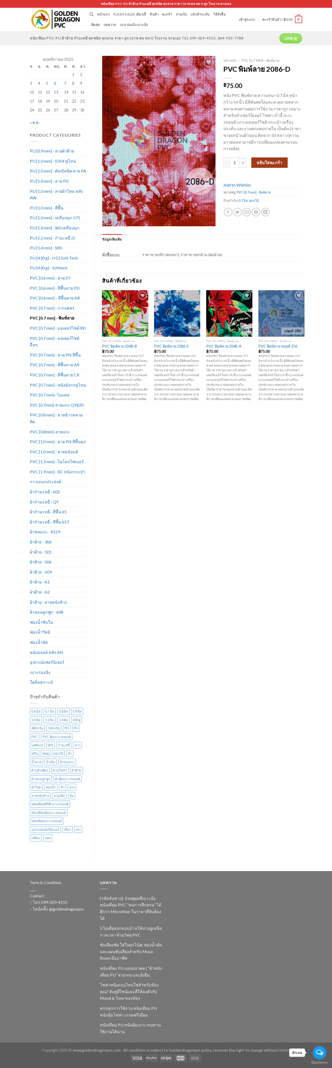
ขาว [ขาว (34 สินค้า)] (77, 745)
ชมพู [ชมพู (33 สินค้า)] (45, 753)
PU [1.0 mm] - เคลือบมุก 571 (55, 217)
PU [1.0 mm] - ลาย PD (49, 180)
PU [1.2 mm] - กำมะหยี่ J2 (52, 237)
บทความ (109, 25)
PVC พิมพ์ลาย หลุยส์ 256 (277, 346)
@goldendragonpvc (66, 908)
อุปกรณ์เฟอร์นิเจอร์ (47, 662)
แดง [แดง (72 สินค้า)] (48, 838)
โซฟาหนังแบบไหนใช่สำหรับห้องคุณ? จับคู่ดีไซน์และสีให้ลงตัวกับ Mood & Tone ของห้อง (129, 991)
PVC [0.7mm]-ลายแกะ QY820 (57, 404)
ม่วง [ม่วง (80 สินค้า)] (72, 787)
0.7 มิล (243, 200)
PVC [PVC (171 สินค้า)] (34, 737)
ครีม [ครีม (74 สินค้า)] (34, 753)
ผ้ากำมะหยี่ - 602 (45, 491)
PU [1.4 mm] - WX (46, 247)
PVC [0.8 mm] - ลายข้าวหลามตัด (56, 418)
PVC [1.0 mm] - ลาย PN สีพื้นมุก (58, 441)
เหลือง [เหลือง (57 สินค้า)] (35, 838)
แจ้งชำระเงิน (200, 14)
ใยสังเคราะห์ (41, 682)
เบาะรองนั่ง (40, 672)
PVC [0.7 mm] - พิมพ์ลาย (52, 317)
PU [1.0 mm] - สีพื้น (46, 207)
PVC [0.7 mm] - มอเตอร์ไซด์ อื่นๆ (54, 341)
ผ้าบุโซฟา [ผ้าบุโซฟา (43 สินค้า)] (60, 770)
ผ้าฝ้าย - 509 (41, 571)
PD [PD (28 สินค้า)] (67, 728)
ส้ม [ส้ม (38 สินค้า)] (72, 796)
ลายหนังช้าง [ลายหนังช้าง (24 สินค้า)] (40, 796)
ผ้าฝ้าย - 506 (41, 561)
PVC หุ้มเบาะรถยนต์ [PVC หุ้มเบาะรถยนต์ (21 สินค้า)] (57, 737)
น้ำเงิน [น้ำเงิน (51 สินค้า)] (50, 762)
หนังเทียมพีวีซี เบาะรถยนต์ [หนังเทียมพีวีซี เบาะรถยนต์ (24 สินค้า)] (49, 804)
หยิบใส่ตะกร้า (269, 162)
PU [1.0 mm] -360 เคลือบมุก (54, 227)
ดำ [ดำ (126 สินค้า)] (70, 753)
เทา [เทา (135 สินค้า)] (78, 829)
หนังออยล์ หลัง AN (46, 652)
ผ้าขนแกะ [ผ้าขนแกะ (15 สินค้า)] (67, 762)
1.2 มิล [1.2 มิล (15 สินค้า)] (49, 720)
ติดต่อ (95, 25)
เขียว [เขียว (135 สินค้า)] (67, 829)
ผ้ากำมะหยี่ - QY (44, 501)
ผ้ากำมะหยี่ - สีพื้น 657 (49, 521)
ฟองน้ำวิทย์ (40, 631)
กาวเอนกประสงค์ (45, 481)
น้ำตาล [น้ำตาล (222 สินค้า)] (36, 762)
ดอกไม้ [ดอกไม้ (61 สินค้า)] (58, 753)
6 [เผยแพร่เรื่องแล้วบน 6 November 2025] (55, 83)
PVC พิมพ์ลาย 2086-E (171, 346)
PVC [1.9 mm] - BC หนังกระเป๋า (57, 471)
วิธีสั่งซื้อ (219, 14)
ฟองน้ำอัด (39, 642)
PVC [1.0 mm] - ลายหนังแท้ (54, 451)
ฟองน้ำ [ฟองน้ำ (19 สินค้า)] (51, 787)
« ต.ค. (34, 122)
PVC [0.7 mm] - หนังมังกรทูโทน (58, 384)
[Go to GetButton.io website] (319, 1062)
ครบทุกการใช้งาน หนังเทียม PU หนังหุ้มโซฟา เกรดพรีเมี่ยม (128, 1011)
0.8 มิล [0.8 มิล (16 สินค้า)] (63, 711)
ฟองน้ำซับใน (41, 622)
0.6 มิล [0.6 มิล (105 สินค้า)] (35, 711)
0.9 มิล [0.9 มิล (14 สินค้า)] (77, 711)
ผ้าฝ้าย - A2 (40, 591)
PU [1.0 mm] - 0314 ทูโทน (53, 160)
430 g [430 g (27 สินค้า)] (76, 720)
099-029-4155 (54, 902)
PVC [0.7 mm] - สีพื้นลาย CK (55, 374)
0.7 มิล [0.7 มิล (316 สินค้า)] (49, 711)
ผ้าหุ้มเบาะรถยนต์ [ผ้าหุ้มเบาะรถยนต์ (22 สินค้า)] (67, 779)
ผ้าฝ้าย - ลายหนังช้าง (48, 602)
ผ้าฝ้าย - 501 (41, 551)
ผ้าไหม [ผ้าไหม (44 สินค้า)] (36, 787)
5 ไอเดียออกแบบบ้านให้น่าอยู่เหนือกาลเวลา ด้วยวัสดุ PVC (131, 931)
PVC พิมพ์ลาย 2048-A (223, 346)
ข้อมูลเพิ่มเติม (112, 239)
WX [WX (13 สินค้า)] (50, 745)
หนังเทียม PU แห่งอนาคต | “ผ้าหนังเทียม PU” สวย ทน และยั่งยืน (131, 971)
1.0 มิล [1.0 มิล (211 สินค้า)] (35, 720)
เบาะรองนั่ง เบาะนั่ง (134, 25)
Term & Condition (45, 882)
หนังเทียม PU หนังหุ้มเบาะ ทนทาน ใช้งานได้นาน (130, 1028)
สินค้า (154, 14)
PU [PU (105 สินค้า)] (76, 728)
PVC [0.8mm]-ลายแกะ (50, 431)
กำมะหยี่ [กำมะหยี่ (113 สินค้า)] (64, 745)
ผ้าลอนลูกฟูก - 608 (46, 611)
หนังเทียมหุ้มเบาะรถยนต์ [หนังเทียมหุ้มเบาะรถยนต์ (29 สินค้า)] (48, 813)
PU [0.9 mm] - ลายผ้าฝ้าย (52, 150)
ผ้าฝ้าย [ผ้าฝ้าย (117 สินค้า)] (76, 770)
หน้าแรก (103, 14)
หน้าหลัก (230, 60)
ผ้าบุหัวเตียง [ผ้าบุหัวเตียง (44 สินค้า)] (39, 770)
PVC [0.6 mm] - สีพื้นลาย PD (55, 288)
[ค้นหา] (91, 14)
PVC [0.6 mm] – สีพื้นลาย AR (55, 297)
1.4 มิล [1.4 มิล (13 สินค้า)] (63, 720)
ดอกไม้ (254, 200)
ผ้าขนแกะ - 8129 (45, 531)
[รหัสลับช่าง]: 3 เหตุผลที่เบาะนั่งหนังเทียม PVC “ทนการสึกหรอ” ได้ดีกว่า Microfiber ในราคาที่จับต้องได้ (130, 908)
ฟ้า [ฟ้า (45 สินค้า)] (62, 787)
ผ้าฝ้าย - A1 (40, 581)
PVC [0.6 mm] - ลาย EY (50, 277)
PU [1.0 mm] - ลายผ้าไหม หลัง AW (56, 194)
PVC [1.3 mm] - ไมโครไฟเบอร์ (57, 461)
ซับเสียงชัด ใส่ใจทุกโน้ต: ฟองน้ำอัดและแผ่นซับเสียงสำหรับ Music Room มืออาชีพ (131, 951)
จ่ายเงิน (181, 14)
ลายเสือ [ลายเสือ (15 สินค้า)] (59, 796)
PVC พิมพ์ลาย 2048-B (119, 346)
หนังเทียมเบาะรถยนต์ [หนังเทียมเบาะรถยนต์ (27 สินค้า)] (46, 821)
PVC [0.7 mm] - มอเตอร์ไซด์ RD (58, 328)
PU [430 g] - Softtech (48, 267)
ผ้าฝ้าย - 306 (41, 541)
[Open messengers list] (319, 1052)
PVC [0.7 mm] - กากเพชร (52, 308)
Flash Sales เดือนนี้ (129, 14)
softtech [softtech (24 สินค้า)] (37, 745)
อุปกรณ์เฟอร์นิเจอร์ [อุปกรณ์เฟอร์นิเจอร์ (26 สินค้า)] (45, 829)
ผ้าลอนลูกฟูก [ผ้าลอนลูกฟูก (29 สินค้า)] (40, 779)
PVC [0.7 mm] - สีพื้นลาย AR (54, 364)
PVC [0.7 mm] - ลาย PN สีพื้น (55, 354)
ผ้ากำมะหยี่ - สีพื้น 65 (48, 511)
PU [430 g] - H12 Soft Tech (54, 257)
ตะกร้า (167, 14)
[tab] (112, 239)
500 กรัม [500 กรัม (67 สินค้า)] (54, 728)
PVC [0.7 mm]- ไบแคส (50, 394)
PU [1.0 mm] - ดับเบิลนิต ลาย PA (58, 170)
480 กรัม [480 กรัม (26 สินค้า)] (37, 728)
